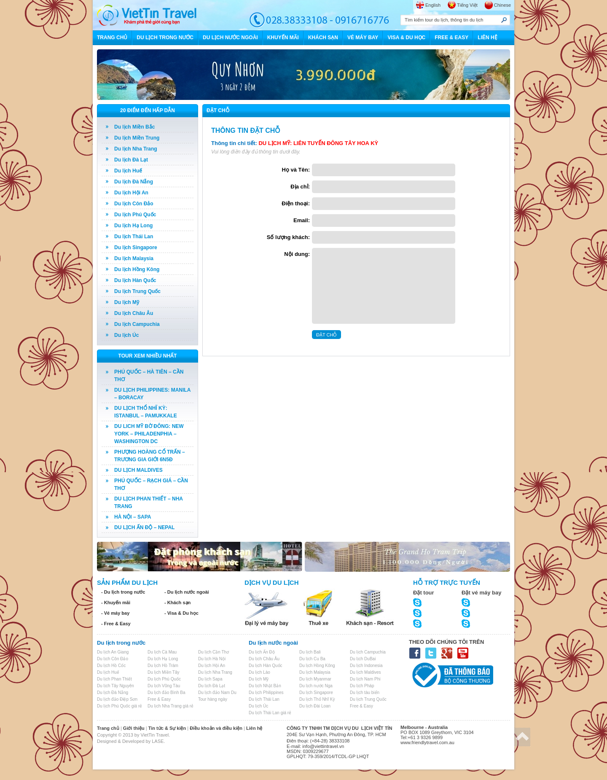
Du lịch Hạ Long (133, 226)
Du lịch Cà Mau (162, 652)
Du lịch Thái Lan (133, 236)
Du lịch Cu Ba (312, 658)
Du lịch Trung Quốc (137, 291)
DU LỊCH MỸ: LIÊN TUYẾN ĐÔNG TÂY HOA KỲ (318, 143)
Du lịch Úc (126, 335)
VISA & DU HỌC (406, 37)
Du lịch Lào (259, 672)
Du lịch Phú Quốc (135, 215)
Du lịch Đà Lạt (131, 160)
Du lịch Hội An (131, 193)
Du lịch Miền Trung (136, 138)
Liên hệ (254, 728)
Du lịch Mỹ (126, 302)
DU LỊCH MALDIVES (138, 470)
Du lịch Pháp (362, 685)
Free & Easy (159, 699)
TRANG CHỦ (112, 37)
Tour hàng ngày (212, 699)
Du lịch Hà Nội (212, 658)
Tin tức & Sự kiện (167, 728)
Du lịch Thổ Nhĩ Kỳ (317, 699)
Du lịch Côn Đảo (133, 204)
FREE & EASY (451, 37)
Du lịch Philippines (266, 692)
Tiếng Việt (467, 5)
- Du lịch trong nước (123, 591)
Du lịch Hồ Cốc (111, 665)
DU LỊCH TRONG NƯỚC (165, 37)
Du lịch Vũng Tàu (164, 685)
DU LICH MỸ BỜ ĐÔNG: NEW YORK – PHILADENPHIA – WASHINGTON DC (149, 433)
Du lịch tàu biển (364, 692)
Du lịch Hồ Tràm (163, 665)
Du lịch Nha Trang (135, 149)
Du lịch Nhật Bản (265, 685)
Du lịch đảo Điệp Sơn (117, 699)
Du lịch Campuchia (137, 324)
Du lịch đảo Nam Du (217, 692)
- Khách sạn (177, 602)
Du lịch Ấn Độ (262, 652)
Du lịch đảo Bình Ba (166, 692)
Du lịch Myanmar (315, 679)
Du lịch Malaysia (133, 258)
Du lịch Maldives (365, 672)
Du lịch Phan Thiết (114, 679)
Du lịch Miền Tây (164, 672)
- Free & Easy (116, 623)
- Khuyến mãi (115, 602)
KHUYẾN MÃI (283, 37)
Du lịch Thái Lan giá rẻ (270, 712)
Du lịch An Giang (113, 652)
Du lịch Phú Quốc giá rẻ (119, 706)
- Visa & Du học (181, 613)
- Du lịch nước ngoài (186, 591)
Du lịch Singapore (135, 247)
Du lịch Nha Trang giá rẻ (170, 706)
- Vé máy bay (115, 613)
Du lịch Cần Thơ (213, 652)
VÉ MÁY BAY (362, 37)
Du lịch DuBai (363, 658)
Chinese (502, 5)
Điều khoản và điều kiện (216, 728)
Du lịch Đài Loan (314, 706)
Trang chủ (108, 728)
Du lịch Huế (128, 171)
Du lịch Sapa (210, 679)
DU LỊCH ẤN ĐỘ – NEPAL (144, 527)
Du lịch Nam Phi (365, 679)
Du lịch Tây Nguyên (115, 685)
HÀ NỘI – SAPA (132, 517)
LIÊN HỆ (487, 37)
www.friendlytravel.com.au (427, 742)
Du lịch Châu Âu (133, 313)
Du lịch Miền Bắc (134, 127)
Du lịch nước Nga (316, 685)
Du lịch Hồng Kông (136, 269)
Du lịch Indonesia (366, 665)
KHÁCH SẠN (323, 37)
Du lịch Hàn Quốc (135, 280)
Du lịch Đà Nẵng (133, 182)
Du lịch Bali (310, 652)
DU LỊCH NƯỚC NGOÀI (230, 37)
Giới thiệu (134, 728)
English (432, 5)
